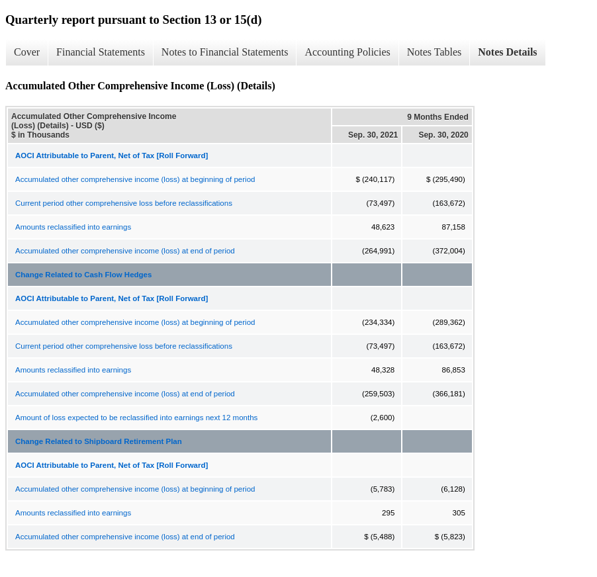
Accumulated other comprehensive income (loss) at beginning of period (135, 179)
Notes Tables (434, 52)
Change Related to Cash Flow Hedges (83, 275)
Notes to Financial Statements (225, 52)
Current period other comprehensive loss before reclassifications (123, 203)
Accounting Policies (347, 52)
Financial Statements (100, 52)
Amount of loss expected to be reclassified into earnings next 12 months (136, 418)
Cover (27, 52)
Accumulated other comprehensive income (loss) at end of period (125, 251)
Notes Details (507, 52)
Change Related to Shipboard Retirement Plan (98, 441)
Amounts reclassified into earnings (73, 227)
